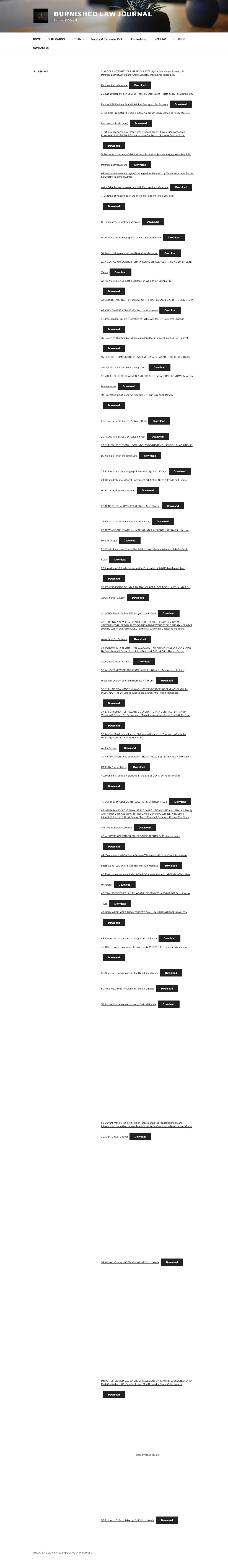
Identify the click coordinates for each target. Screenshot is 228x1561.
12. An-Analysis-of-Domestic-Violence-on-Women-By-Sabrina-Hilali (137, 281)
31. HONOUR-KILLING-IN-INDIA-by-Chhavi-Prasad (128, 613)
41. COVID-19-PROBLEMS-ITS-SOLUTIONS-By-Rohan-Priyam (134, 802)
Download (140, 85)
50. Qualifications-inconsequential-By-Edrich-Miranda (129, 973)
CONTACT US (41, 47)
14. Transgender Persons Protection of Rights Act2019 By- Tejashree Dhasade (142, 319)
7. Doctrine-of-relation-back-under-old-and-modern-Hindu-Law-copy (137, 195)
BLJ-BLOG (179, 39)
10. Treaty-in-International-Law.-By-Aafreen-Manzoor (129, 253)
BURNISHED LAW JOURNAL (103, 14)
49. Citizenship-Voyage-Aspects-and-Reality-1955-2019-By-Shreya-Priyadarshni (144, 947)
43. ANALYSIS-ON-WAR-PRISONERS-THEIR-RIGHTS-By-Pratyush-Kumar (140, 836)
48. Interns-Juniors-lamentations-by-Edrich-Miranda (129, 938)
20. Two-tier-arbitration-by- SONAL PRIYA (124, 421)
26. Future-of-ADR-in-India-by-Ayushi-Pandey (125, 521)
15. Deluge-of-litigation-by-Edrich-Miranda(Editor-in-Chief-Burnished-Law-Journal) (144, 338)
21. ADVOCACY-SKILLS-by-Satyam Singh (123, 436)
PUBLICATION (58, 39)
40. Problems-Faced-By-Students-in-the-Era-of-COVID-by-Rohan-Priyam (140, 775)
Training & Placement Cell (108, 39)
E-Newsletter (139, 39)
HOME (37, 39)
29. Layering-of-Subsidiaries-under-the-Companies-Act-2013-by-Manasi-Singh (143, 568)
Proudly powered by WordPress (74, 1552)
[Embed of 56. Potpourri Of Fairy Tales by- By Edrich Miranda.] (148, 1455)
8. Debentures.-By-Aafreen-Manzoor (120, 222)
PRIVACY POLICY (42, 1552)
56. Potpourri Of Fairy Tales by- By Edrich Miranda (127, 1520)
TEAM (79, 39)
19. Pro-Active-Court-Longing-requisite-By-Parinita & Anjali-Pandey (137, 395)
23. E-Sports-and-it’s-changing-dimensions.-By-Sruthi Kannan (134, 471)
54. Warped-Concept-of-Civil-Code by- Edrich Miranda (130, 1262)
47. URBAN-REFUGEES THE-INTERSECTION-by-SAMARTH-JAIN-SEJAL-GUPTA (144, 912)
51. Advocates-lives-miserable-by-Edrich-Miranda (127, 988)
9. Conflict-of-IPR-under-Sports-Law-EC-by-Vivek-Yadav (131, 237)
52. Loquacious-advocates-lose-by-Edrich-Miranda (128, 1004)
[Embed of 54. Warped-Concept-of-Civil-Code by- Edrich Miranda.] (148, 1197)
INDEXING (160, 39)
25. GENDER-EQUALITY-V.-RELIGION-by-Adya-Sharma (130, 506)
